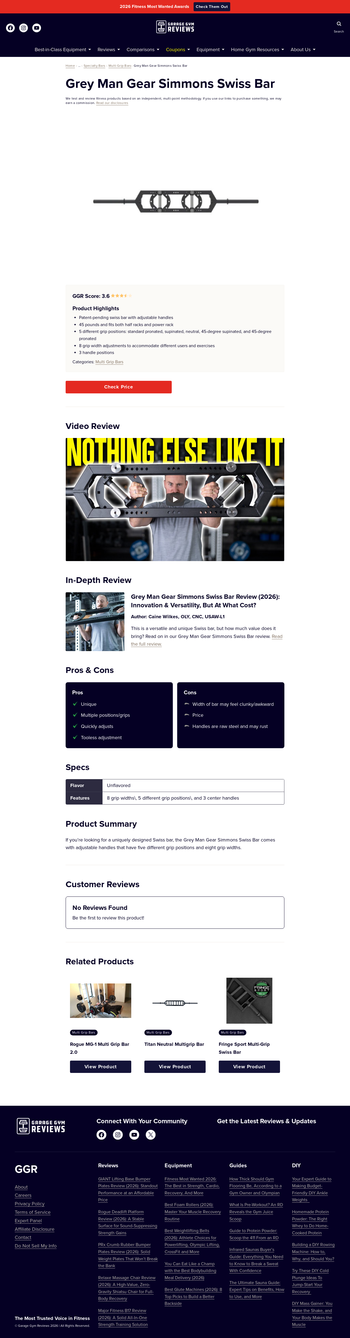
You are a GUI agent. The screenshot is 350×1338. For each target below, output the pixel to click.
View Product (100, 1066)
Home (70, 65)
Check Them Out (212, 6)
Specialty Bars (94, 65)
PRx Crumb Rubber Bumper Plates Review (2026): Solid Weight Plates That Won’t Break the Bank (128, 1255)
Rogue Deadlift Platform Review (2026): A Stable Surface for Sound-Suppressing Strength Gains (127, 1222)
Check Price (118, 386)
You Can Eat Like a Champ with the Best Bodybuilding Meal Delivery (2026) (190, 1271)
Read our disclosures (112, 102)
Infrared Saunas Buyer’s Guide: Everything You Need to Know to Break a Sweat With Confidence (256, 1259)
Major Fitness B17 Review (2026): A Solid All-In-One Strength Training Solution (123, 1317)
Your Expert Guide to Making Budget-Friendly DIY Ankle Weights (311, 1189)
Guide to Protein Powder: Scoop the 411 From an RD (254, 1234)
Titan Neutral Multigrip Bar (174, 1044)
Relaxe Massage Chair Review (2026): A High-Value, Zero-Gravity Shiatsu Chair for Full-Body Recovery (127, 1288)
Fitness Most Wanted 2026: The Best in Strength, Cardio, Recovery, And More (192, 1186)
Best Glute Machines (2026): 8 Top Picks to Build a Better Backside (193, 1296)
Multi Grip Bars (120, 65)
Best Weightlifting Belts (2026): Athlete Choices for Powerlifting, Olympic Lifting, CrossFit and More (192, 1241)
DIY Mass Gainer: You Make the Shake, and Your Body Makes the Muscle (312, 1313)
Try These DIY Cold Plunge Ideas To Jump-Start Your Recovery (310, 1281)
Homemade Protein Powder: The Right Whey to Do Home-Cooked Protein (310, 1222)
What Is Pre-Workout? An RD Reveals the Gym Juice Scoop (256, 1211)
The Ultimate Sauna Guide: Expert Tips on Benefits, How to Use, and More (256, 1289)
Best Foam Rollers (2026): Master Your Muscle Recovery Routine (193, 1211)
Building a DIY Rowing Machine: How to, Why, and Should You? (313, 1251)
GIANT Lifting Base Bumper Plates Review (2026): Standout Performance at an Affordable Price (128, 1189)
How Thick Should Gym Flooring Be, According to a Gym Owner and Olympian (255, 1186)
